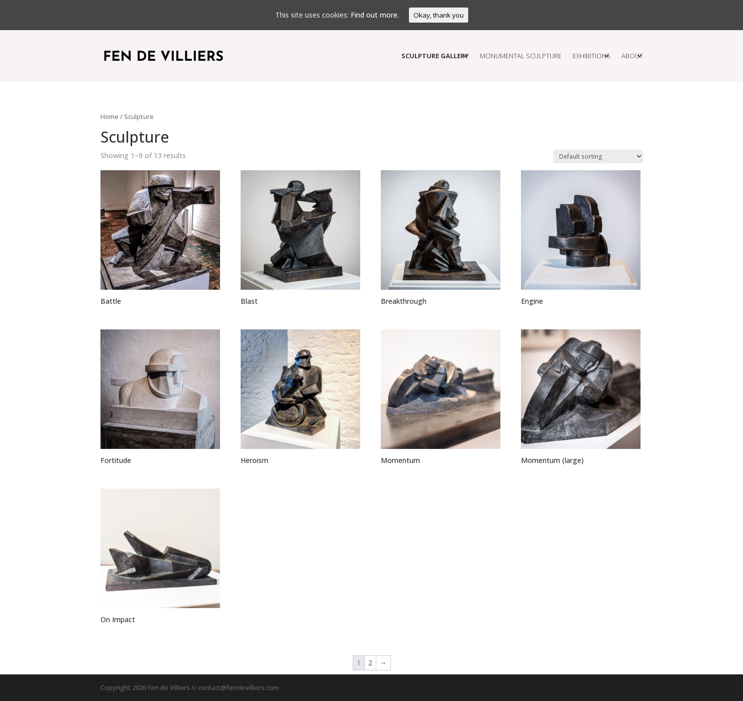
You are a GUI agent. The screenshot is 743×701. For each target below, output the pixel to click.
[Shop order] (598, 156)
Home (109, 116)
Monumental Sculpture (521, 55)
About (632, 55)
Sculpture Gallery (435, 55)
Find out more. (375, 15)
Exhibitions (591, 55)
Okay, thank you (438, 15)
